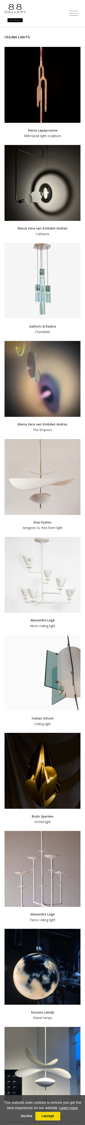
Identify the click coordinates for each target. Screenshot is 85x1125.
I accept (48, 1116)
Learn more (68, 1108)
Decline (26, 1116)
